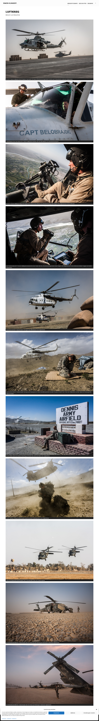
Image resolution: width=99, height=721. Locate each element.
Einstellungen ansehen (89, 713)
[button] (96, 709)
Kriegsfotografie (72, 3)
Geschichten (82, 3)
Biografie (90, 3)
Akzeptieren (56, 713)
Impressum (4, 718)
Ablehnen (73, 713)
